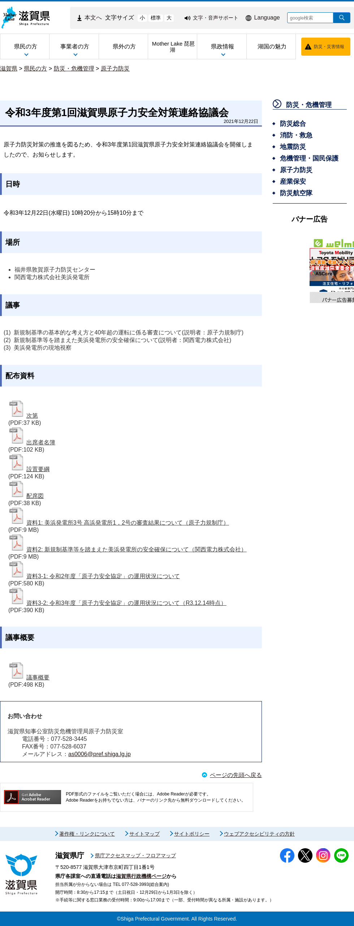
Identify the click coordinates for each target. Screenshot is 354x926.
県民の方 (35, 68)
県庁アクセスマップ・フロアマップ (135, 855)
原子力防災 (115, 68)
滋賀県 (8, 68)
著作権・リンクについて (87, 834)
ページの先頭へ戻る (236, 775)
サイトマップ (144, 834)
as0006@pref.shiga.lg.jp (99, 754)
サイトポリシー (192, 834)
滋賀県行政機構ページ (141, 876)
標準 (156, 18)
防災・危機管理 (74, 68)
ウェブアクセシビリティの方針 (259, 834)
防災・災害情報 (329, 46)
